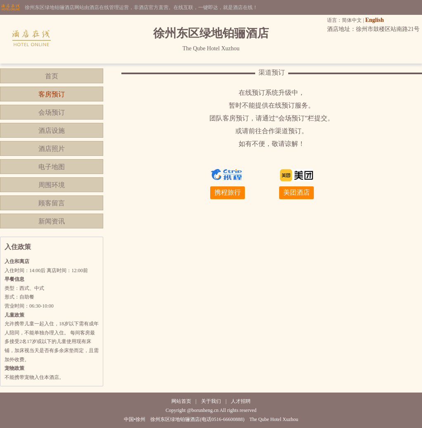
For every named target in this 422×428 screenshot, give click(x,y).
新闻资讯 (51, 221)
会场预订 (51, 112)
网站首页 (181, 401)
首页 (51, 76)
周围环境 (51, 184)
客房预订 (51, 94)
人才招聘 (241, 401)
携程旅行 (227, 192)
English (374, 20)
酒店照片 (51, 148)
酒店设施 (51, 130)
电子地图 (51, 166)
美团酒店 (296, 192)
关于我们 (211, 401)
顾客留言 (51, 203)
